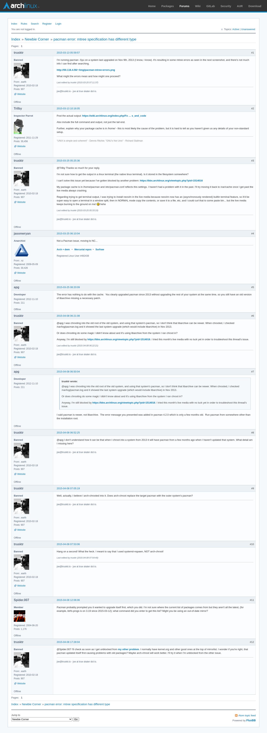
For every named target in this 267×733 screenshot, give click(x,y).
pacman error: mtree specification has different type (94, 39)
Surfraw (100, 249)
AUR (240, 6)
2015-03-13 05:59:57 (68, 52)
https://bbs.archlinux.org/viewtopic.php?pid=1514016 (171, 180)
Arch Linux (21, 6)
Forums (184, 6)
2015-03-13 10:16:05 (68, 108)
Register (47, 23)
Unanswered (248, 29)
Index (14, 23)
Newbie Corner (37, 39)
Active (235, 29)
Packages (167, 6)
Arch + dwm (63, 249)
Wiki (198, 6)
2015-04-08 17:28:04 (68, 642)
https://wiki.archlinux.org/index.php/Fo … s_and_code (114, 115)
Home (152, 6)
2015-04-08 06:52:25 (68, 432)
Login (58, 23)
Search (35, 23)
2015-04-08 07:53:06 (68, 544)
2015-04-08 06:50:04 (68, 371)
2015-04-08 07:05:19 (68, 488)
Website (21, 94)
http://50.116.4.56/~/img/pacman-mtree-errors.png (86, 69)
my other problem (128, 649)
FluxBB (251, 720)
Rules (24, 23)
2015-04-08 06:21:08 (68, 315)
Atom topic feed (247, 715)
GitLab (210, 6)
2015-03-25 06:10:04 (68, 233)
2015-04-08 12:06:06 (68, 600)
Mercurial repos (82, 249)
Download (254, 6)
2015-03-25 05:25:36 (68, 160)
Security (226, 6)
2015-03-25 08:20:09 (68, 287)
